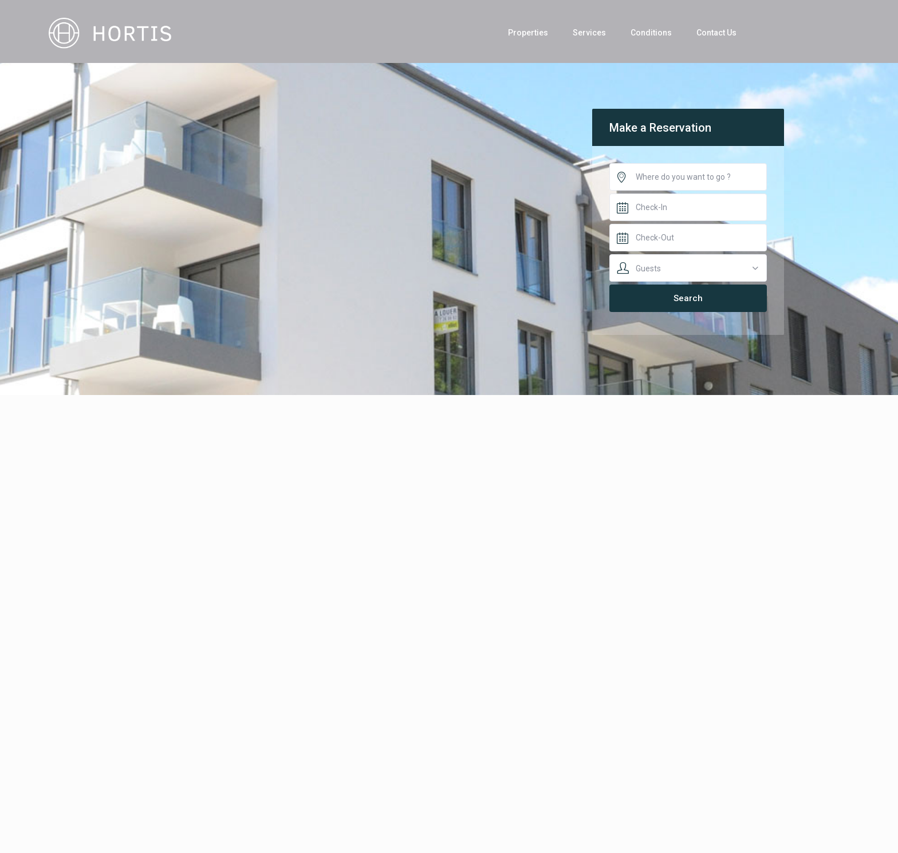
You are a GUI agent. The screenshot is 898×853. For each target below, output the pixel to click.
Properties (528, 32)
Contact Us (716, 32)
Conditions (651, 32)
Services (589, 32)
